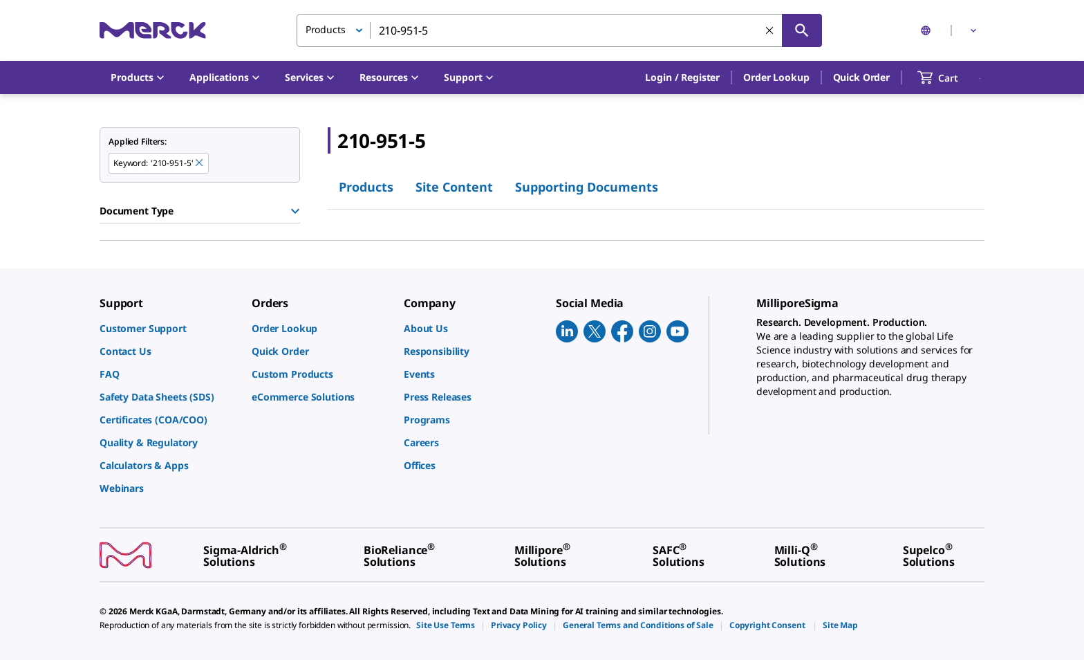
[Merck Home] (153, 30)
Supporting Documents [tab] (586, 186)
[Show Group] (295, 211)
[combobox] (559, 30)
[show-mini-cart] (950, 77)
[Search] (802, 30)
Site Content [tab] (454, 186)
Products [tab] (366, 186)
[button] (682, 77)
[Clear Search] (769, 30)
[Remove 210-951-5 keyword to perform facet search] (199, 162)
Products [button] (326, 29)
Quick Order (861, 77)
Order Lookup (776, 77)
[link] (169, 328)
